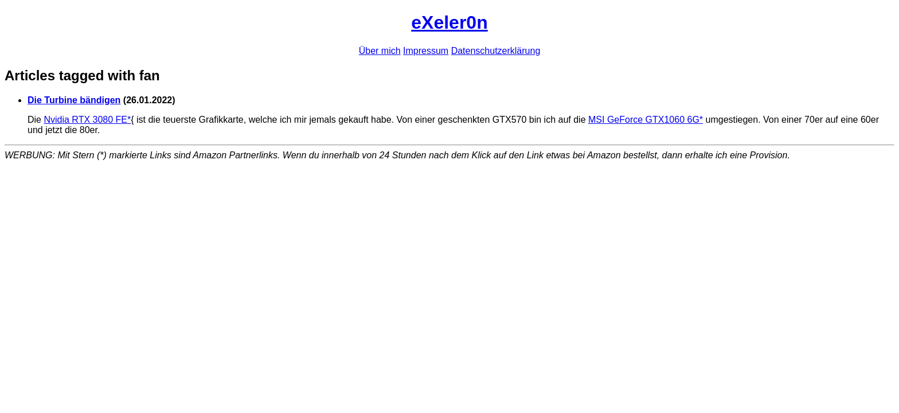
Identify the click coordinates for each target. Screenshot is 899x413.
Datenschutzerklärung (496, 51)
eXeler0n (449, 22)
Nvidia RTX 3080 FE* (87, 119)
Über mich (380, 51)
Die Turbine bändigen (74, 100)
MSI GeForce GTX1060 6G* (645, 119)
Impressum (425, 51)
